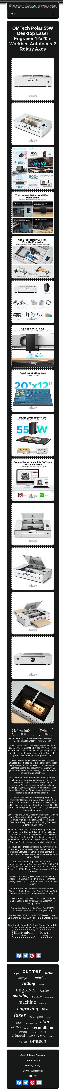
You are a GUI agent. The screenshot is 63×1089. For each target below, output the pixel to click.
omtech (38, 1041)
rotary (37, 996)
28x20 (41, 984)
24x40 (41, 1035)
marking (21, 995)
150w (31, 1017)
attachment (49, 998)
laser (20, 1015)
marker (41, 977)
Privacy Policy (32, 1065)
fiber (44, 1021)
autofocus (25, 978)
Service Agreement (33, 1071)
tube (26, 1028)
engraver (26, 989)
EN (30, 1076)
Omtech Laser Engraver (32, 1055)
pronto (49, 1017)
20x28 (43, 1032)
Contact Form (33, 1060)
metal (49, 973)
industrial (18, 1035)
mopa (16, 973)
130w (31, 1035)
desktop (43, 1003)
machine (27, 1002)
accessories (31, 1023)
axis (19, 1022)
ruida (51, 1036)
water (44, 990)
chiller (16, 1028)
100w (45, 1009)
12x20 (23, 1042)
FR (35, 1076)
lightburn (34, 1032)
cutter (32, 972)
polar (40, 1016)
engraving (27, 1008)
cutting (28, 983)
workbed (23, 1032)
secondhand (43, 1027)
